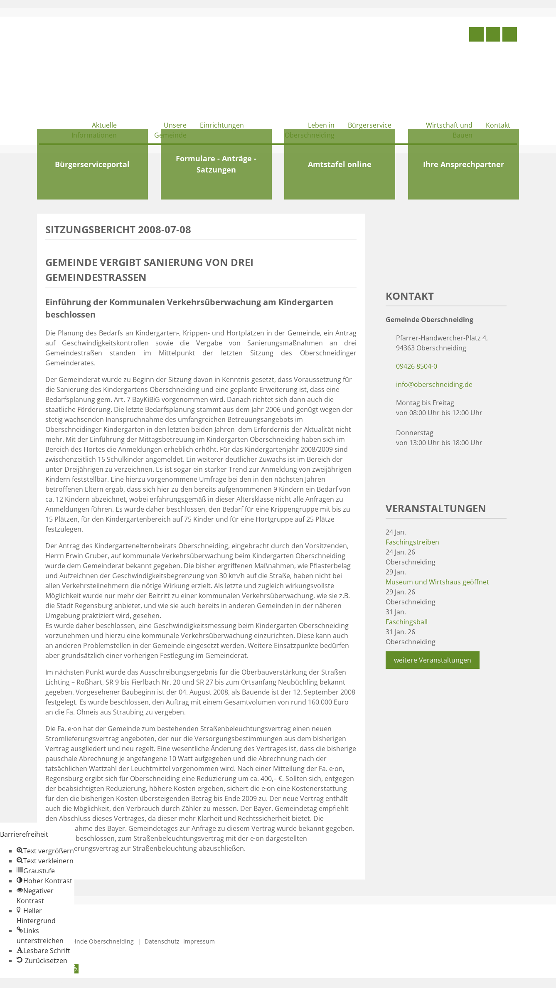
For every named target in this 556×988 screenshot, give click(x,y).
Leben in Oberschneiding (310, 130)
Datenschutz (162, 941)
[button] (45, 850)
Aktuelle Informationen (94, 130)
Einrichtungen (222, 125)
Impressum (199, 941)
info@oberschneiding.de (434, 384)
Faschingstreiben (412, 542)
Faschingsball (407, 621)
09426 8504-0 (416, 366)
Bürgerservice (369, 125)
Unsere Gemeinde (170, 130)
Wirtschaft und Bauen (449, 130)
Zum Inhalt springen (31, 983)
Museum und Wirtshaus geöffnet (437, 581)
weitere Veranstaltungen (432, 660)
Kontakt (498, 125)
